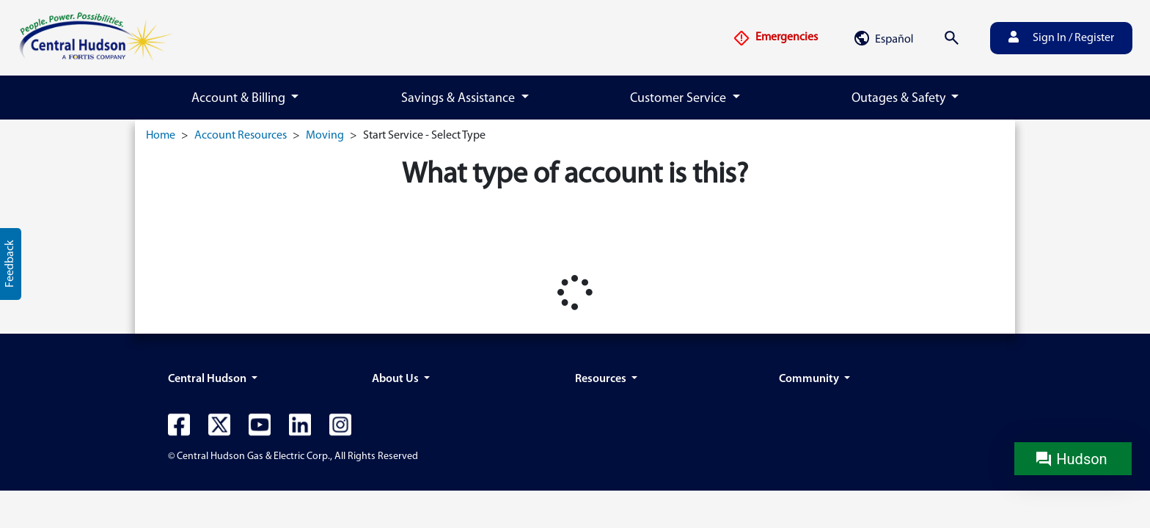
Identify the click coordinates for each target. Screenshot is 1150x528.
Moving (325, 136)
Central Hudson (208, 379)
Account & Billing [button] (239, 99)
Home (160, 136)
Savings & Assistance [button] (459, 99)
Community (810, 379)
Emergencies (775, 38)
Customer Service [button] (679, 99)
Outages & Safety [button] (899, 99)
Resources (602, 379)
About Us (396, 379)
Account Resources (240, 136)
